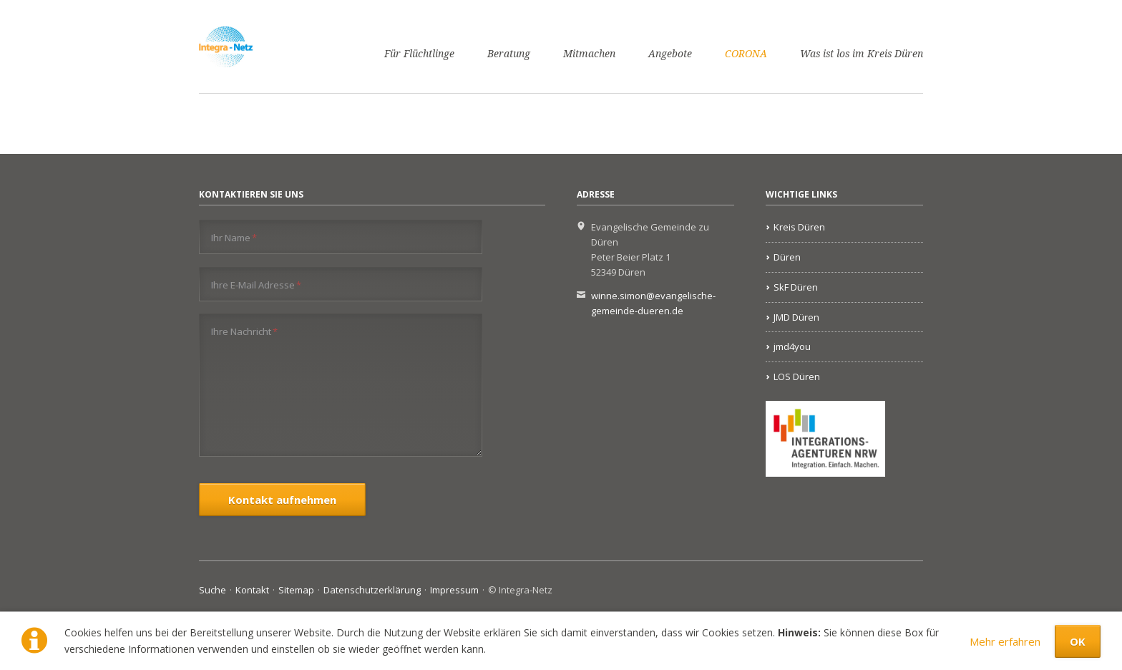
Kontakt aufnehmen (282, 499)
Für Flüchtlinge (419, 53)
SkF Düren (796, 287)
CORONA (746, 53)
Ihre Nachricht (244, 331)
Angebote (670, 53)
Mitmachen (589, 53)
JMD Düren (796, 317)
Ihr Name (234, 237)
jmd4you (792, 346)
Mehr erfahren (1005, 641)
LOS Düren (797, 376)
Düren (787, 257)
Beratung (508, 53)
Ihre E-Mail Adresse (256, 284)
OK (1078, 641)
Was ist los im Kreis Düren (861, 53)
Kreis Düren (799, 226)
